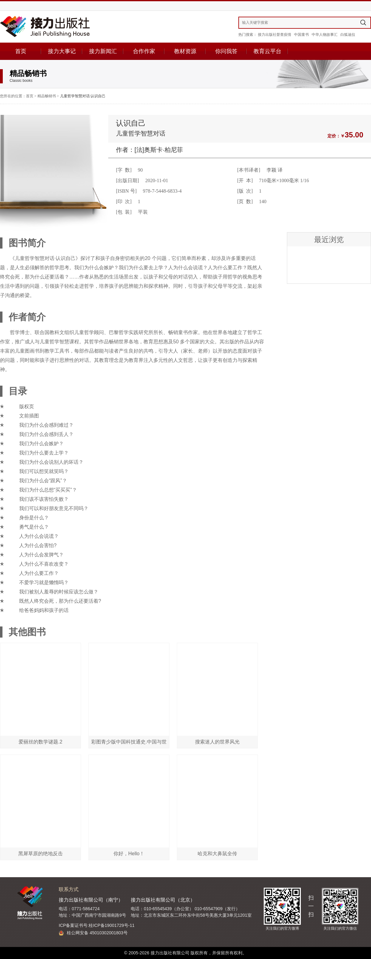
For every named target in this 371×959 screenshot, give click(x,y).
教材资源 (185, 51)
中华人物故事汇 (325, 34)
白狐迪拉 (347, 34)
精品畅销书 (46, 96)
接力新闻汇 (103, 51)
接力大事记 (62, 51)
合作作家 (144, 51)
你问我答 (226, 51)
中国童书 (301, 34)
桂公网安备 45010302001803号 (93, 933)
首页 (20, 51)
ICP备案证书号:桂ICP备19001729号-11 (96, 925)
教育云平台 (267, 51)
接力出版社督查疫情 (274, 34)
